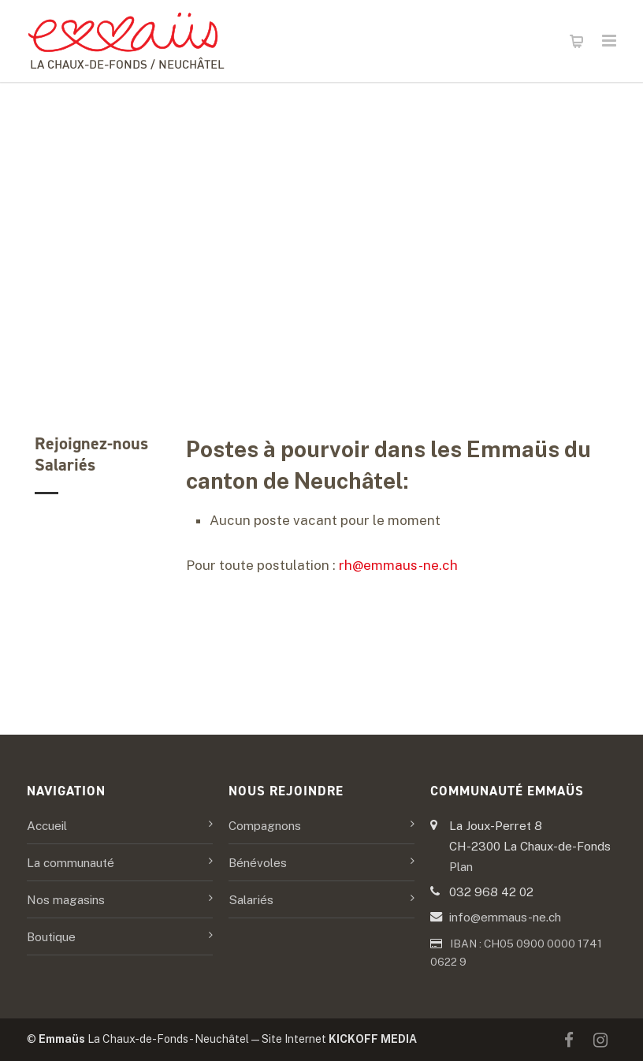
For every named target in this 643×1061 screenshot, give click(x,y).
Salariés (251, 899)
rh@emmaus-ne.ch (398, 565)
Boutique (51, 936)
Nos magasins (66, 899)
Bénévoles (258, 862)
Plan (461, 866)
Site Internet (339, 1039)
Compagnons (265, 825)
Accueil (47, 825)
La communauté (70, 862)
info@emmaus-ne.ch (505, 917)
